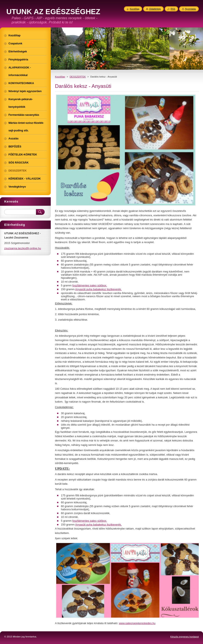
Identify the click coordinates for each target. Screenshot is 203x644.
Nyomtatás (190, 9)
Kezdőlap (60, 76)
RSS (173, 9)
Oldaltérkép (155, 9)
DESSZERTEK (78, 76)
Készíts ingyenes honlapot (184, 636)
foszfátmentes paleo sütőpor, (89, 285)
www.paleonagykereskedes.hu (137, 623)
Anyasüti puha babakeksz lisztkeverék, (98, 289)
